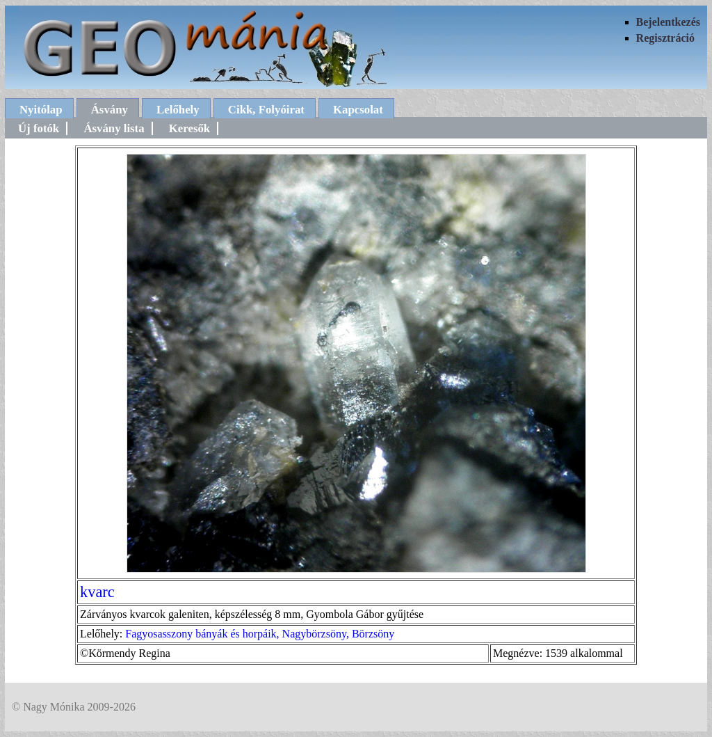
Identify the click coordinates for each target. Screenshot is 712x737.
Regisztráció (665, 38)
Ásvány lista (113, 128)
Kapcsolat (358, 109)
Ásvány (109, 109)
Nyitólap (41, 109)
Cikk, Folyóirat (266, 109)
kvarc (97, 592)
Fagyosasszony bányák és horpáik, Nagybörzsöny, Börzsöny (259, 634)
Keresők (189, 128)
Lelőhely (178, 109)
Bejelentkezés (668, 22)
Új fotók (38, 128)
